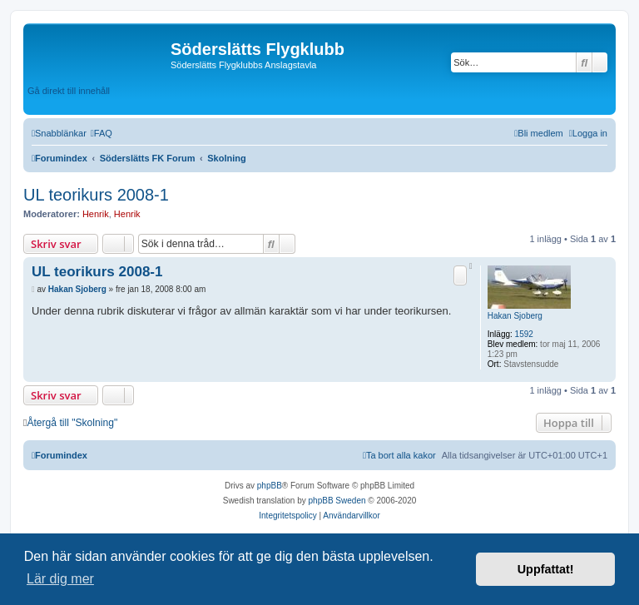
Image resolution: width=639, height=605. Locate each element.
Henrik (95, 214)
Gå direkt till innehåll (68, 91)
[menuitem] (101, 133)
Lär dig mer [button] (60, 579)
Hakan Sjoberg (515, 315)
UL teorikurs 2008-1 (96, 195)
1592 (524, 334)
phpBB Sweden (337, 500)
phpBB (269, 485)
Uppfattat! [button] (546, 569)
